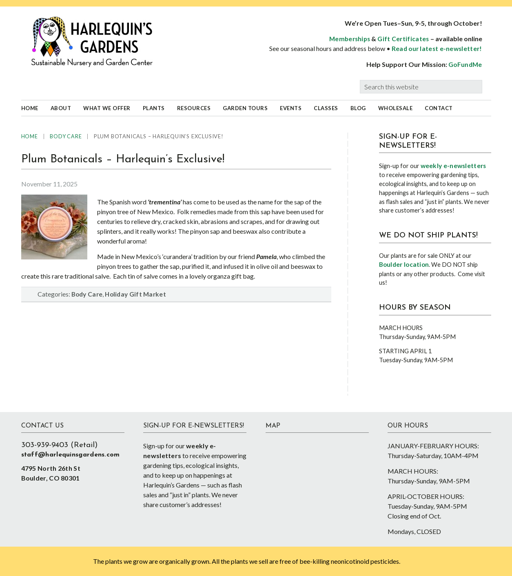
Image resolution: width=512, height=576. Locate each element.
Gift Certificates (403, 38)
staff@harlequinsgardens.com (70, 455)
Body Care (87, 294)
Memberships (349, 38)
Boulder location (404, 264)
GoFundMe (465, 64)
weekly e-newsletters (453, 165)
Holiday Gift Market (135, 294)
